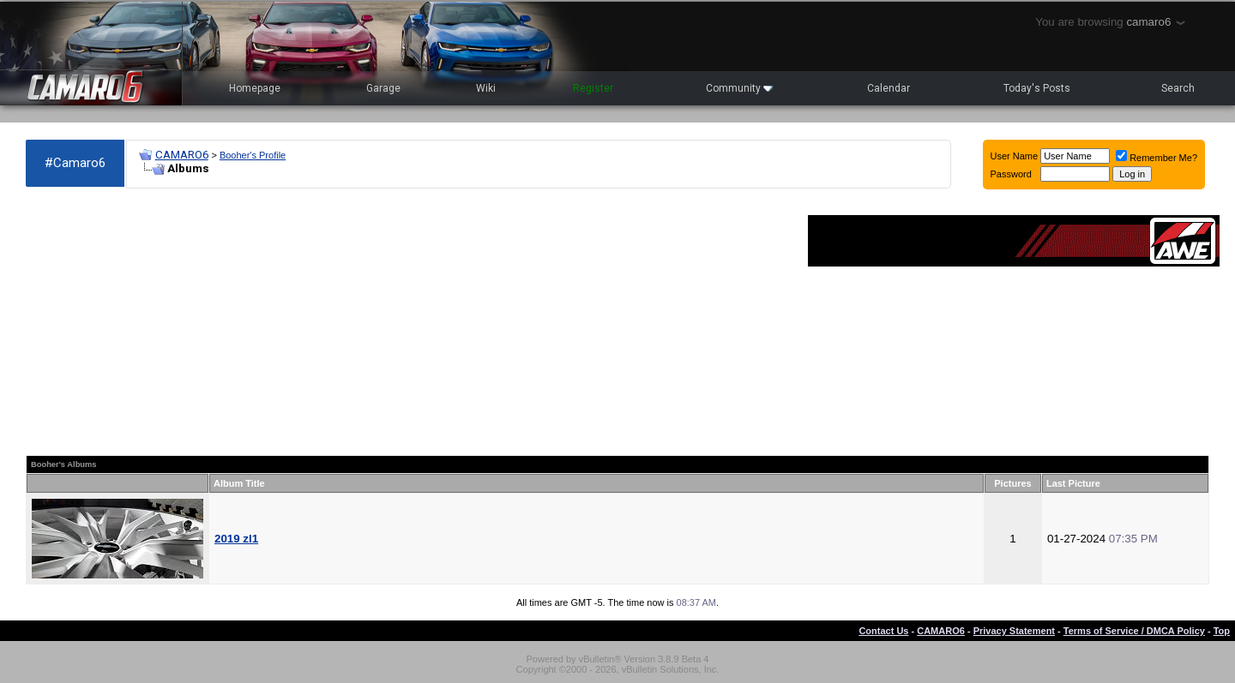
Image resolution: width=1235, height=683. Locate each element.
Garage (383, 88)
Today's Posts (1036, 88)
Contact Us (883, 631)
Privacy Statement (1014, 631)
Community (739, 88)
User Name (1015, 156)
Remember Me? (1156, 158)
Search (1178, 88)
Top (1222, 631)
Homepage (254, 88)
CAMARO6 (181, 154)
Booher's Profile (253, 155)
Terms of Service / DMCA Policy (1134, 631)
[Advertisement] (408, 322)
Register (593, 88)
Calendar (888, 88)
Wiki (486, 88)
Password (1011, 174)
